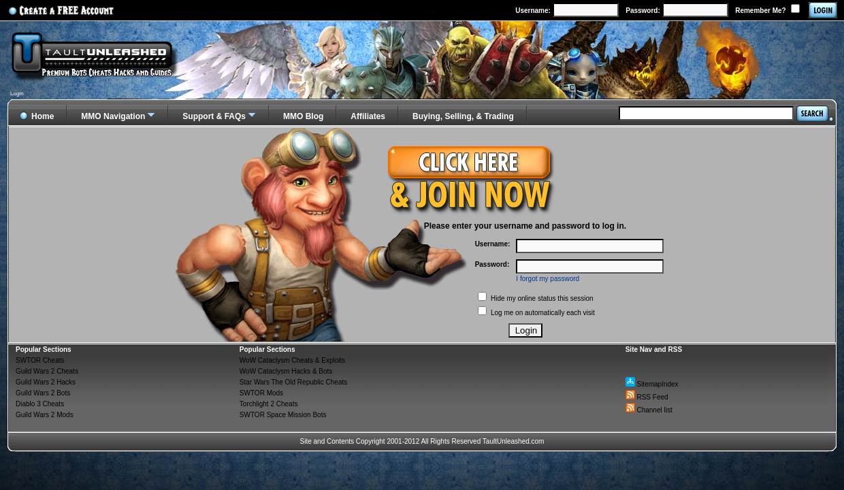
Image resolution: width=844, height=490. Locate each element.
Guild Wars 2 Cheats (47, 371)
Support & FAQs (214, 116)
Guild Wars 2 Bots (43, 393)
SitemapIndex (652, 384)
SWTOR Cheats (40, 360)
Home (36, 114)
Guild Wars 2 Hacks (46, 382)
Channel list (649, 410)
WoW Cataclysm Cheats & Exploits (292, 360)
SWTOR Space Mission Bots (283, 415)
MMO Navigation (113, 116)
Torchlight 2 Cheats (269, 404)
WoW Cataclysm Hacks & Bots (286, 371)
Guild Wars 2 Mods (45, 415)
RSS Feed (647, 397)
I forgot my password (547, 278)
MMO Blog (303, 116)
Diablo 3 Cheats (40, 404)
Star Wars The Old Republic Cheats (293, 382)
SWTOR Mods (261, 393)
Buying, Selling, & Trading (463, 116)
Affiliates (368, 116)
